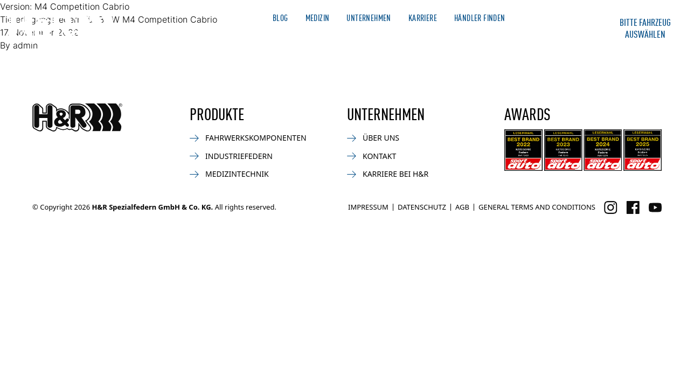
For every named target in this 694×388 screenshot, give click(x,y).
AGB (462, 207)
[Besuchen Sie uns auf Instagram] (610, 207)
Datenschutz (422, 207)
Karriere (422, 17)
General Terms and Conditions (536, 207)
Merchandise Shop (552, 17)
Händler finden (479, 17)
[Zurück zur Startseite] (77, 117)
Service (510, 36)
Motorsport (349, 36)
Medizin (318, 17)
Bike (404, 36)
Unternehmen (368, 17)
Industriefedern (231, 156)
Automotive (234, 36)
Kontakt (564, 36)
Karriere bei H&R (387, 174)
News (291, 36)
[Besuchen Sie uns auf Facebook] (633, 207)
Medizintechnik (229, 174)
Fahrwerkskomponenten (248, 138)
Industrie (454, 36)
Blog (280, 17)
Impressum (368, 207)
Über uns (373, 138)
